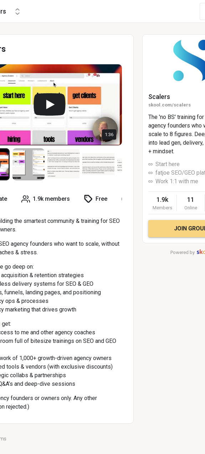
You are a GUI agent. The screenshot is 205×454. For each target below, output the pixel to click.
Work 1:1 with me (176, 181)
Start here (167, 164)
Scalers (159, 96)
